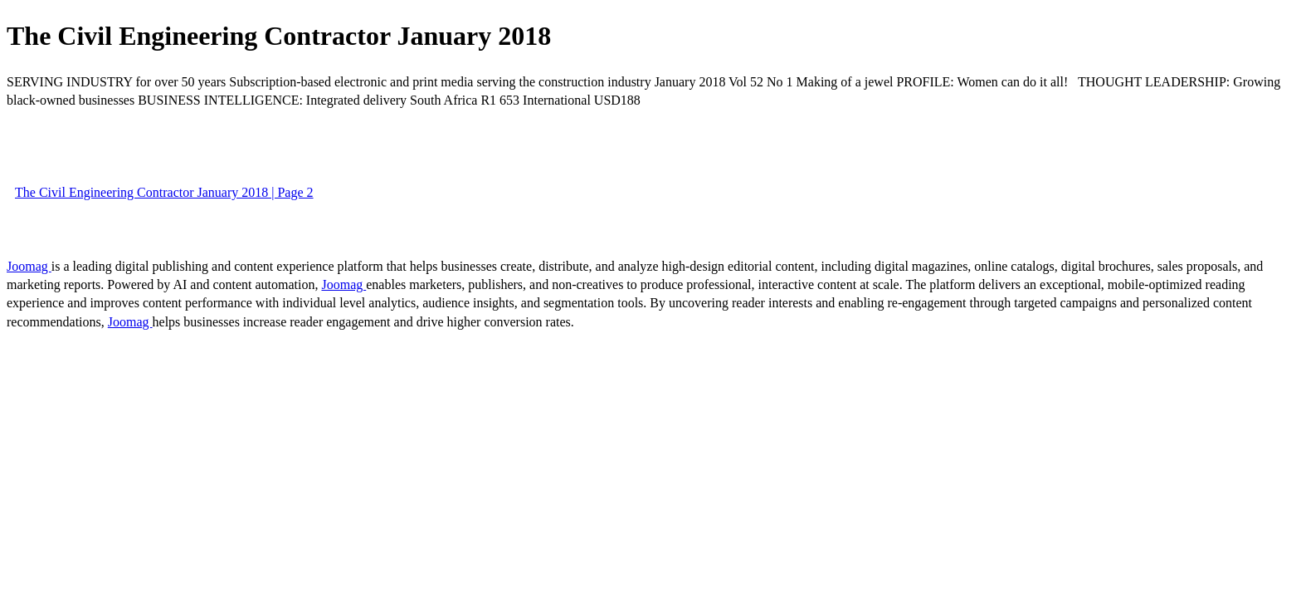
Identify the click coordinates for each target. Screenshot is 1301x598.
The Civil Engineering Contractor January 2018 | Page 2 (164, 192)
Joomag (29, 266)
